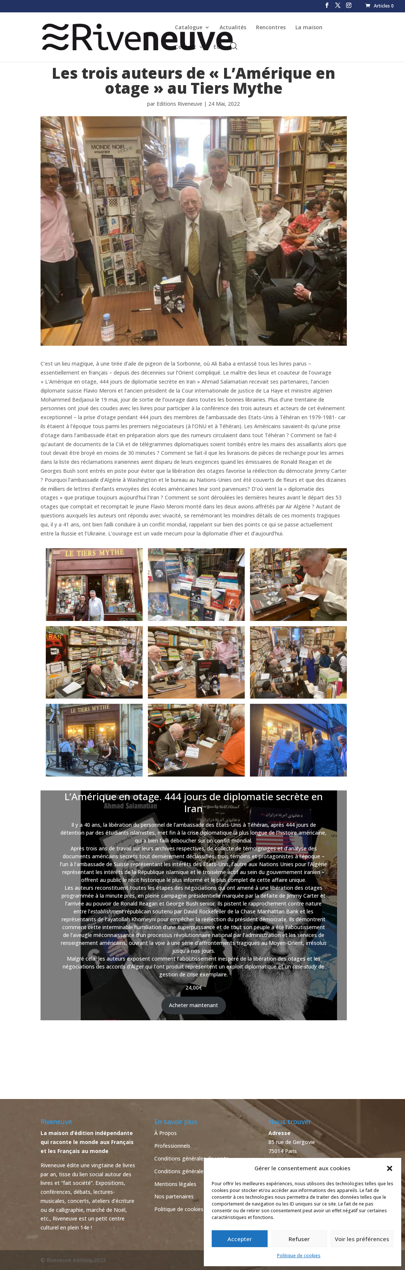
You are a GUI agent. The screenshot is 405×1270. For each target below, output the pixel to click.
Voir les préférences (362, 1239)
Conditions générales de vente (191, 1158)
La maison (308, 28)
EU (217, 47)
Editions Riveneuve (179, 103)
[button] (389, 1168)
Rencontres (271, 28)
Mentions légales (175, 1184)
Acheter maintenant (193, 1005)
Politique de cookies (299, 1255)
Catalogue (188, 28)
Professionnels (172, 1145)
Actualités (233, 28)
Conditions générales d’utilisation (195, 1171)
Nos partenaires (174, 1196)
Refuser (299, 1239)
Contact (185, 47)
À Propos (165, 1133)
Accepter (239, 1239)
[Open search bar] (234, 45)
